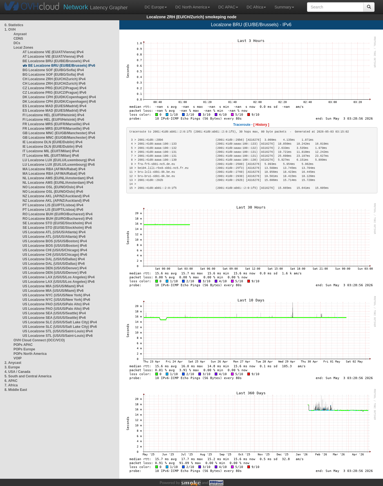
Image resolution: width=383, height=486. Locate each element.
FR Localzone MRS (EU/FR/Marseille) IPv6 (56, 129)
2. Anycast (13, 363)
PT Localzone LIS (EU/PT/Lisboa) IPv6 (53, 210)
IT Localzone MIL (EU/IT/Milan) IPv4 (51, 151)
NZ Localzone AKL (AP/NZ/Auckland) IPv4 (56, 196)
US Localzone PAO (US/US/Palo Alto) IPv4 (56, 304)
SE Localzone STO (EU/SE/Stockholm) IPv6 (57, 228)
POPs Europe (24, 349)
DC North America (192, 7)
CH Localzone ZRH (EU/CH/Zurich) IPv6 (54, 84)
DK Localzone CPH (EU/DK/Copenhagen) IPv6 (59, 102)
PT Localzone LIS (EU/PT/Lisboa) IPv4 (53, 205)
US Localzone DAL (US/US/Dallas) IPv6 (54, 264)
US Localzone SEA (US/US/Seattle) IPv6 (54, 318)
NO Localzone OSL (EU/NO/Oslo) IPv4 (53, 187)
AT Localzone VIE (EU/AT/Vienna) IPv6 (53, 57)
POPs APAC (23, 345)
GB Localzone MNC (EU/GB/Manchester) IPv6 (59, 138)
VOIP (17, 358)
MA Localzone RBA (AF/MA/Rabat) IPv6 (54, 174)
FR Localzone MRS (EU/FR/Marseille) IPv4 (56, 124)
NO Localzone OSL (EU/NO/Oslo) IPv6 (53, 192)
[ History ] (261, 125)
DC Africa (256, 7)
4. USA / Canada (17, 372)
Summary (284, 7)
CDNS (18, 39)
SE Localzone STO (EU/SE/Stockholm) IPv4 (57, 223)
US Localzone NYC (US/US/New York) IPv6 (56, 300)
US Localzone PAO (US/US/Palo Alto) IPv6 (56, 309)
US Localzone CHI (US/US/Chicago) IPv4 (55, 250)
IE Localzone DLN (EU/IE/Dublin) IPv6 (52, 147)
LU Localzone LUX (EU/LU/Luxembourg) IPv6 (59, 165)
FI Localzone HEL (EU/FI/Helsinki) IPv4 (53, 115)
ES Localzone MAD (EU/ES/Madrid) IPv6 (54, 111)
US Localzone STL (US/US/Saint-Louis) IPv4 (58, 331)
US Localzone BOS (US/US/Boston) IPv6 (55, 246)
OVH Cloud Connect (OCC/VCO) (39, 340)
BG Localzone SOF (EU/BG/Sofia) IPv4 (53, 70)
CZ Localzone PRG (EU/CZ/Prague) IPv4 (54, 88)
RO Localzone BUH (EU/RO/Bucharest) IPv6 (58, 219)
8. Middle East (16, 390)
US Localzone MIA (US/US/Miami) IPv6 (53, 291)
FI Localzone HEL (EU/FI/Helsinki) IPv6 (53, 120)
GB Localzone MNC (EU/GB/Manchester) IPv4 (59, 133)
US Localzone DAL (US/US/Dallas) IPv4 (54, 259)
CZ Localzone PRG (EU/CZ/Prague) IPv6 (54, 93)
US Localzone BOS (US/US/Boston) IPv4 (55, 241)
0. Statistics (14, 25)
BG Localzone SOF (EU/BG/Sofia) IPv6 (53, 75)
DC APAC (228, 7)
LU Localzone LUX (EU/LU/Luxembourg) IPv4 (59, 160)
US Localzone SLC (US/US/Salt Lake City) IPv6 (60, 327)
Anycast (20, 34)
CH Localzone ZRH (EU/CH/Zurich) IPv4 (54, 79)
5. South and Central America (28, 376)
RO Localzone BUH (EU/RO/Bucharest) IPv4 (58, 214)
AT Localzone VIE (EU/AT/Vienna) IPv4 (53, 52)
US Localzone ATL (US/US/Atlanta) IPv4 (54, 232)
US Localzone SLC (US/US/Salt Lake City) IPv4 (60, 322)
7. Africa (11, 385)
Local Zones (23, 48)
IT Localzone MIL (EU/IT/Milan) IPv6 (51, 156)
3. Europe (12, 367)
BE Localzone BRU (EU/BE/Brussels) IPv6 (61, 66)
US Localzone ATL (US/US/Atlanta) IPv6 (54, 237)
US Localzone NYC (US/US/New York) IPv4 (56, 295)
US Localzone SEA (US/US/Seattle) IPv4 (54, 313)
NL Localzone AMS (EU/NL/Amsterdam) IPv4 (58, 178)
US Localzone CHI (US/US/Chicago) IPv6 (55, 255)
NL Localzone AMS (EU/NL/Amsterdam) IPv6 (58, 183)
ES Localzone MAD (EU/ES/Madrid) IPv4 (54, 106)
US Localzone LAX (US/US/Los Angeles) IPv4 (59, 277)
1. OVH (10, 30)
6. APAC (11, 381)
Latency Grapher (95, 7)
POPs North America (30, 354)
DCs (17, 43)
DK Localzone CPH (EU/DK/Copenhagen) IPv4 (59, 97)
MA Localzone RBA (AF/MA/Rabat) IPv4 (54, 169)
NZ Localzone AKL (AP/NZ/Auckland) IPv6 (56, 201)
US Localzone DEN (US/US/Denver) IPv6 (54, 273)
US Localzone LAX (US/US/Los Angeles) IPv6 (59, 282)
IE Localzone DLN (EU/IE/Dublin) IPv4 (52, 142)
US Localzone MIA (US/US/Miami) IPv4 (53, 286)
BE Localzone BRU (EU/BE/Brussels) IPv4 (56, 61)
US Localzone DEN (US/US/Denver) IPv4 (54, 268)
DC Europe (156, 7)
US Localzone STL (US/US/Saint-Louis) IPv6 (58, 336)
